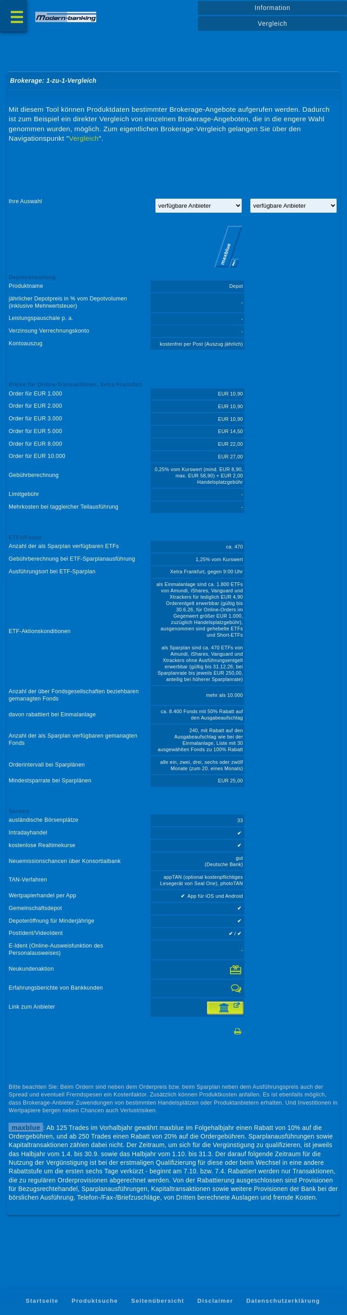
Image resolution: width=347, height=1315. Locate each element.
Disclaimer (215, 1300)
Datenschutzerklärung (283, 1300)
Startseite (42, 1300)
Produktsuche (94, 1300)
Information (272, 7)
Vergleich (272, 23)
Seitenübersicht (157, 1300)
